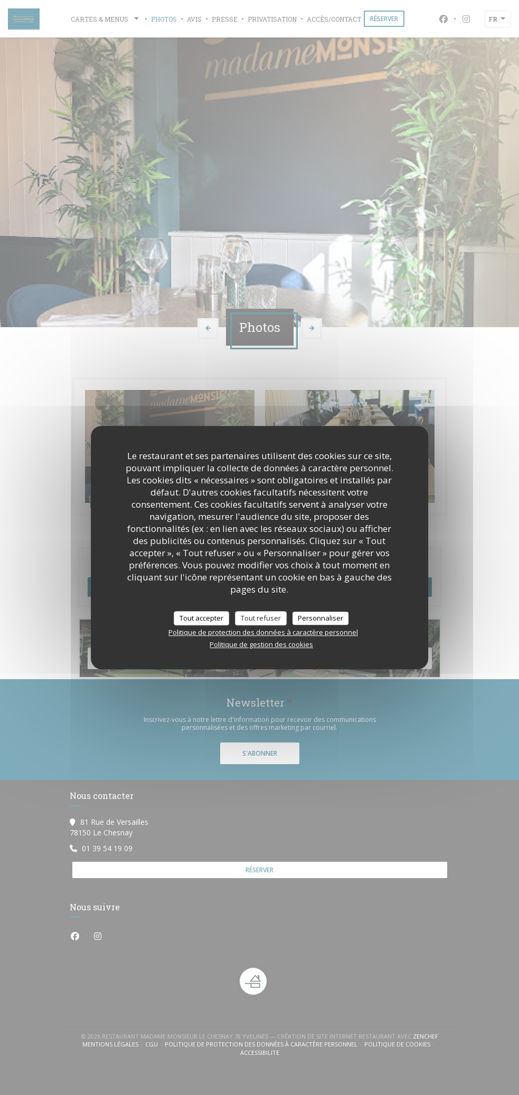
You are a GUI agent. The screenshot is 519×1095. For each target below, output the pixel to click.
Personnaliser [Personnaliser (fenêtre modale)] (320, 618)
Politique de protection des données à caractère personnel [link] (263, 632)
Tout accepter (201, 618)
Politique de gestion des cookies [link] (261, 644)
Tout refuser (261, 618)
